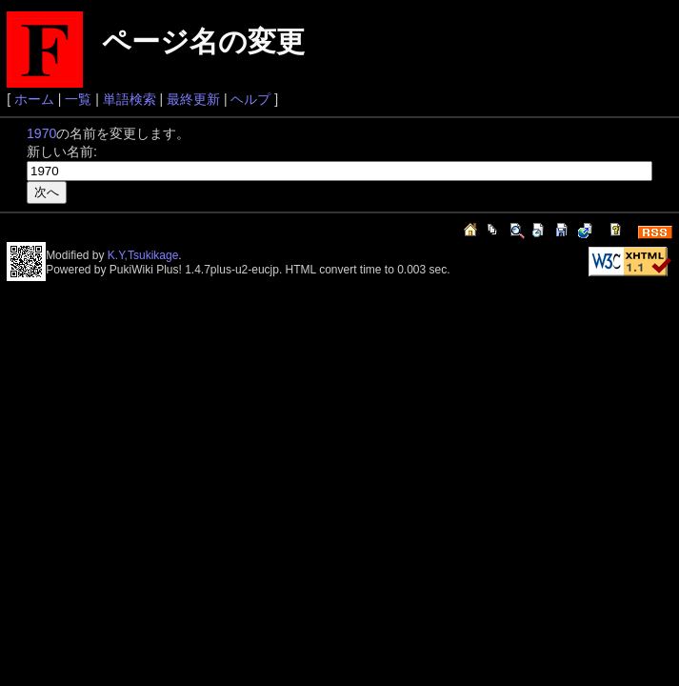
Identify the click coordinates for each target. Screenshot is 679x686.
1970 (41, 133)
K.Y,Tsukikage (143, 255)
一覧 (78, 99)
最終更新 (193, 99)
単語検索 (129, 99)
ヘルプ (250, 99)
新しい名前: (62, 151)
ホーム (34, 99)
